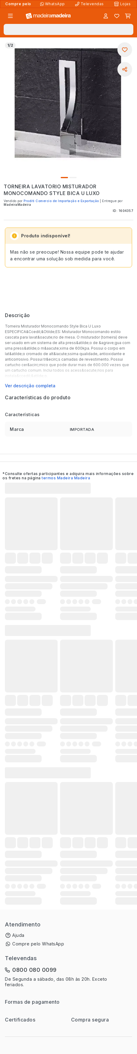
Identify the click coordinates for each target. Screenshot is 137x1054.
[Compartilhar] (124, 69)
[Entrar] (105, 15)
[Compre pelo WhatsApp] (53, 4)
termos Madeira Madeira (66, 478)
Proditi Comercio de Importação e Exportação (61, 201)
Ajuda (18, 935)
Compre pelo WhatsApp (38, 943)
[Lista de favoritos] (116, 15)
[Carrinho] (127, 15)
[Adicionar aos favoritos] (124, 49)
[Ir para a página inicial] (48, 16)
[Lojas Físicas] (123, 4)
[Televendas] (90, 4)
